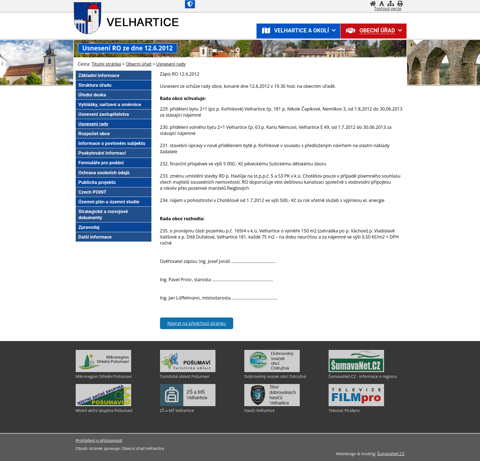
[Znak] (190, 4)
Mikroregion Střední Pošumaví (104, 376)
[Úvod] (373, 3)
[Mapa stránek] (390, 3)
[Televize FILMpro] (356, 405)
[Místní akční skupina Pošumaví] (103, 405)
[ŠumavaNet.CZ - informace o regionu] (356, 371)
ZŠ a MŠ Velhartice (177, 410)
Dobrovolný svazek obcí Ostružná (275, 376)
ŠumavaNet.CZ (390, 453)
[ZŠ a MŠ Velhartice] (187, 405)
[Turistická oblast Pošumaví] (187, 371)
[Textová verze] (387, 8)
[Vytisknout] (400, 3)
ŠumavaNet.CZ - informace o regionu (363, 376)
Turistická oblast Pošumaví (184, 376)
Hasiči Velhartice (259, 410)
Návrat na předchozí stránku (196, 323)
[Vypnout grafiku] (381, 3)
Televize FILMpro (344, 410)
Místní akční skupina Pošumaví (104, 410)
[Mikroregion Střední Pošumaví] (103, 371)
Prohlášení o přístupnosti (99, 440)
